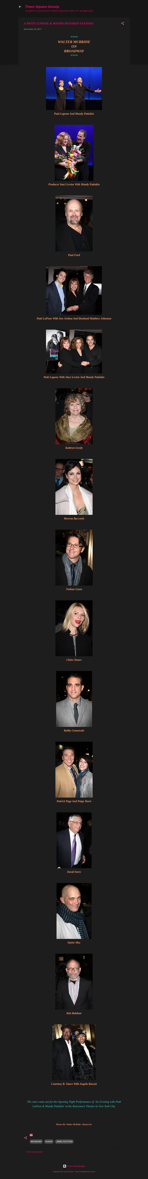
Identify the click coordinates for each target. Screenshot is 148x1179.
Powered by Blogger (74, 1166)
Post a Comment (35, 1152)
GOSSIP (48, 1141)
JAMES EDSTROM (64, 1141)
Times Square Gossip (42, 7)
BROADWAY (36, 1141)
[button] (122, 24)
